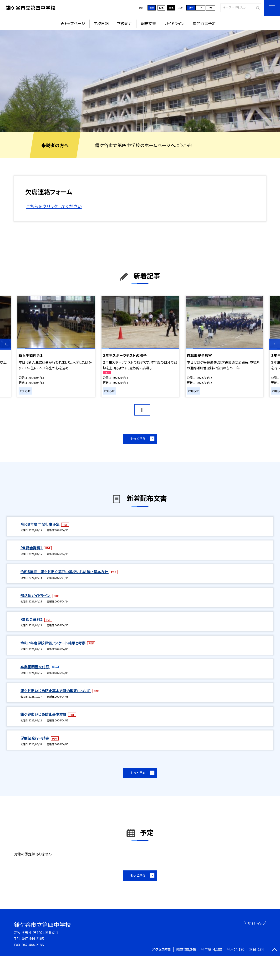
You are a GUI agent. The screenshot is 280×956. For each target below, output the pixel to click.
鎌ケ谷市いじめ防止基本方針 (43, 714)
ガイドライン (174, 23)
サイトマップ (256, 922)
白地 (161, 7)
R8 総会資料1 (31, 547)
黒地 (171, 7)
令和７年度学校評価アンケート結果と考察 (53, 642)
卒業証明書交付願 (35, 666)
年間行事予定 (204, 23)
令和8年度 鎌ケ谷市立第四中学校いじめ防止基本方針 (64, 571)
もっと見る (137, 438)
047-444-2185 (33, 938)
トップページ (74, 23)
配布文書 (148, 23)
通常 (151, 7)
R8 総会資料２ (31, 619)
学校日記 (101, 23)
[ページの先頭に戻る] (274, 950)
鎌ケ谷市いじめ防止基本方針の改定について (55, 690)
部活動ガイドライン (35, 595)
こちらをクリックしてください (54, 206)
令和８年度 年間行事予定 (40, 524)
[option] (140, 81)
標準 (191, 7)
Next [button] (274, 344)
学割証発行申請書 (35, 737)
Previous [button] (5, 344)
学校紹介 (124, 23)
